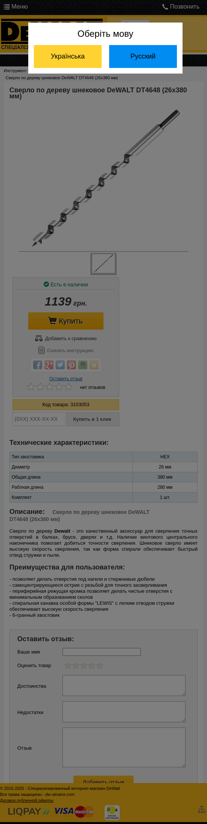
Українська (68, 56)
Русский (143, 56)
